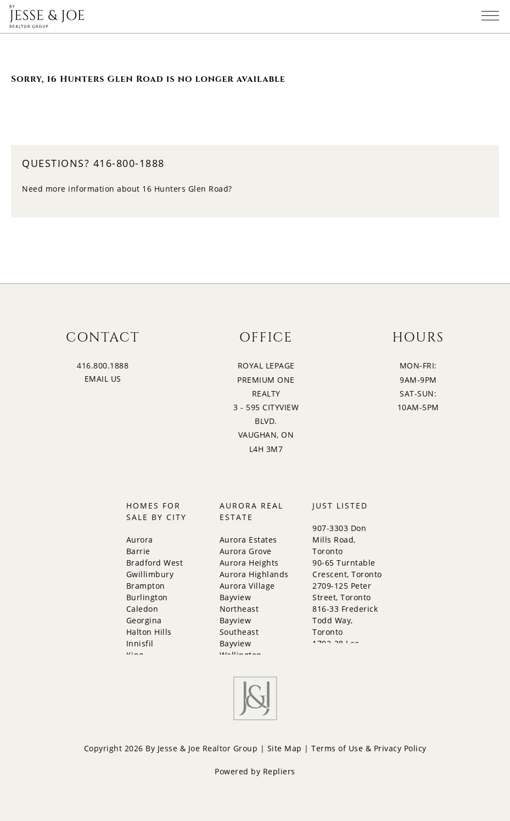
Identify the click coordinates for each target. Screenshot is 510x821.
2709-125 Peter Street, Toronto (341, 591)
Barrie (138, 551)
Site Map (284, 748)
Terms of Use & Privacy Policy (369, 748)
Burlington (147, 597)
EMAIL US (103, 378)
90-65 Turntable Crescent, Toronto (347, 568)
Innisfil (140, 643)
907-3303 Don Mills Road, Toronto (339, 539)
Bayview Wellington (241, 649)
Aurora (139, 539)
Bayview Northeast (239, 603)
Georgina (144, 620)
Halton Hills (149, 632)
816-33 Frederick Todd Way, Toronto (345, 620)
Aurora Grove (246, 551)
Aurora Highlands (254, 574)
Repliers (279, 771)
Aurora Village (247, 585)
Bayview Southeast (239, 626)
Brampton (145, 585)
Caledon (142, 609)
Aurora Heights (249, 562)
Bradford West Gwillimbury (154, 568)
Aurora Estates (248, 539)
